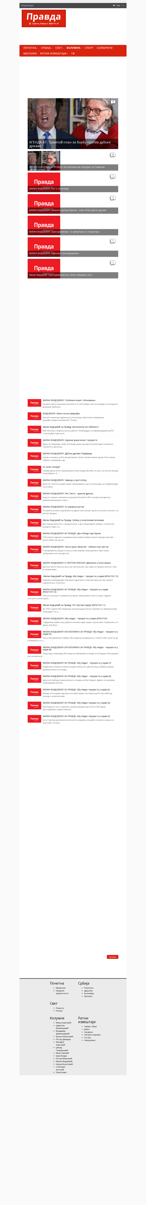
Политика (88, 987)
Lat (123, 5)
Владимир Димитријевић (63, 1032)
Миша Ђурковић (63, 1022)
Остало (87, 1037)
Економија (89, 993)
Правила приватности (62, 992)
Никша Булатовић (64, 1064)
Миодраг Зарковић (60, 1043)
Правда (44, 16)
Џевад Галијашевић (62, 1049)
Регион (59, 1010)
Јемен (87, 1029)
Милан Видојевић (64, 1061)
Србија (46, 48)
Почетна (30, 48)
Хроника (88, 996)
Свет (59, 48)
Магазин (30, 53)
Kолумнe (73, 48)
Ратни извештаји (54, 53)
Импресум (60, 987)
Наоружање (89, 1040)
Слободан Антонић (60, 1068)
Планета (60, 1008)
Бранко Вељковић (64, 1036)
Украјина (88, 1032)
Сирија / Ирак (90, 1026)
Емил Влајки (61, 1055)
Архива (112, 957)
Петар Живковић (64, 1058)
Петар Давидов (63, 1039)
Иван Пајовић (62, 1053)
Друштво (88, 990)
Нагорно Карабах (92, 1034)
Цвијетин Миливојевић (62, 1027)
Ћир (118, 5)
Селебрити (105, 48)
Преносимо (61, 1072)
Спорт (89, 48)
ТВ (72, 53)
